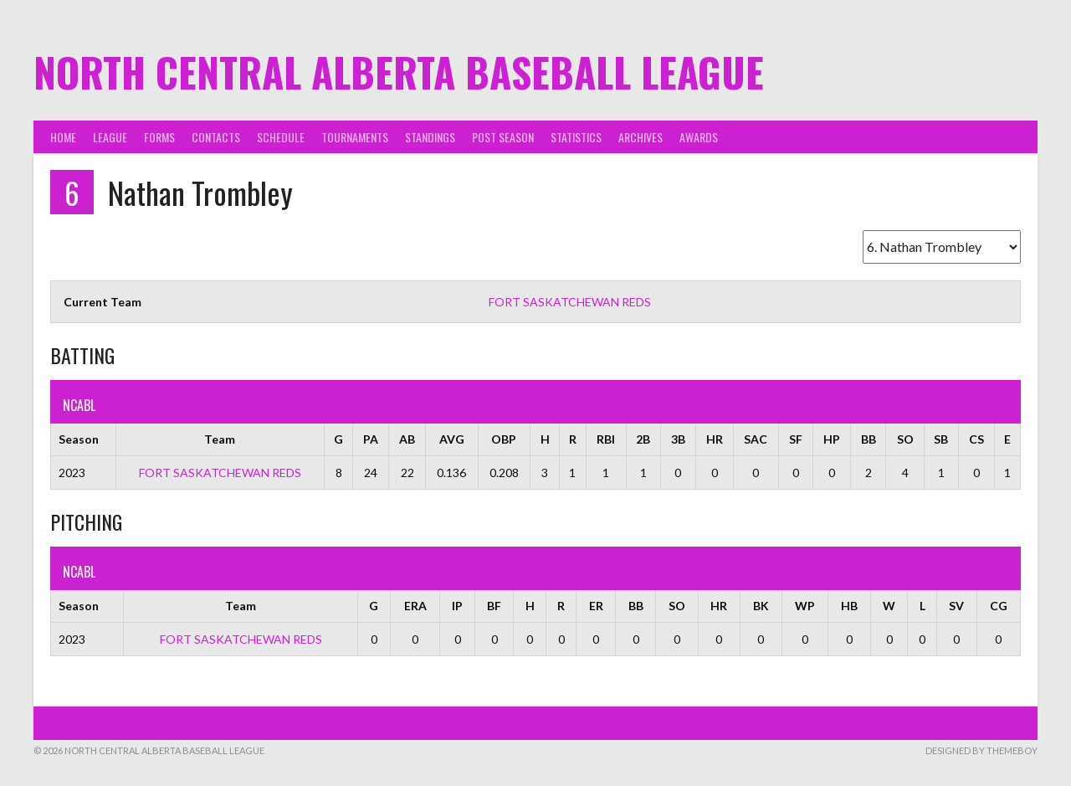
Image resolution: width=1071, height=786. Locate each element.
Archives (640, 137)
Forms (159, 137)
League (110, 137)
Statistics (576, 137)
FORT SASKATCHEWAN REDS (570, 302)
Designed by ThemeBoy (981, 750)
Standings (430, 137)
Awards (698, 137)
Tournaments (354, 137)
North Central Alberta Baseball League (398, 71)
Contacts (216, 137)
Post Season (503, 137)
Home (63, 137)
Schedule (281, 137)
